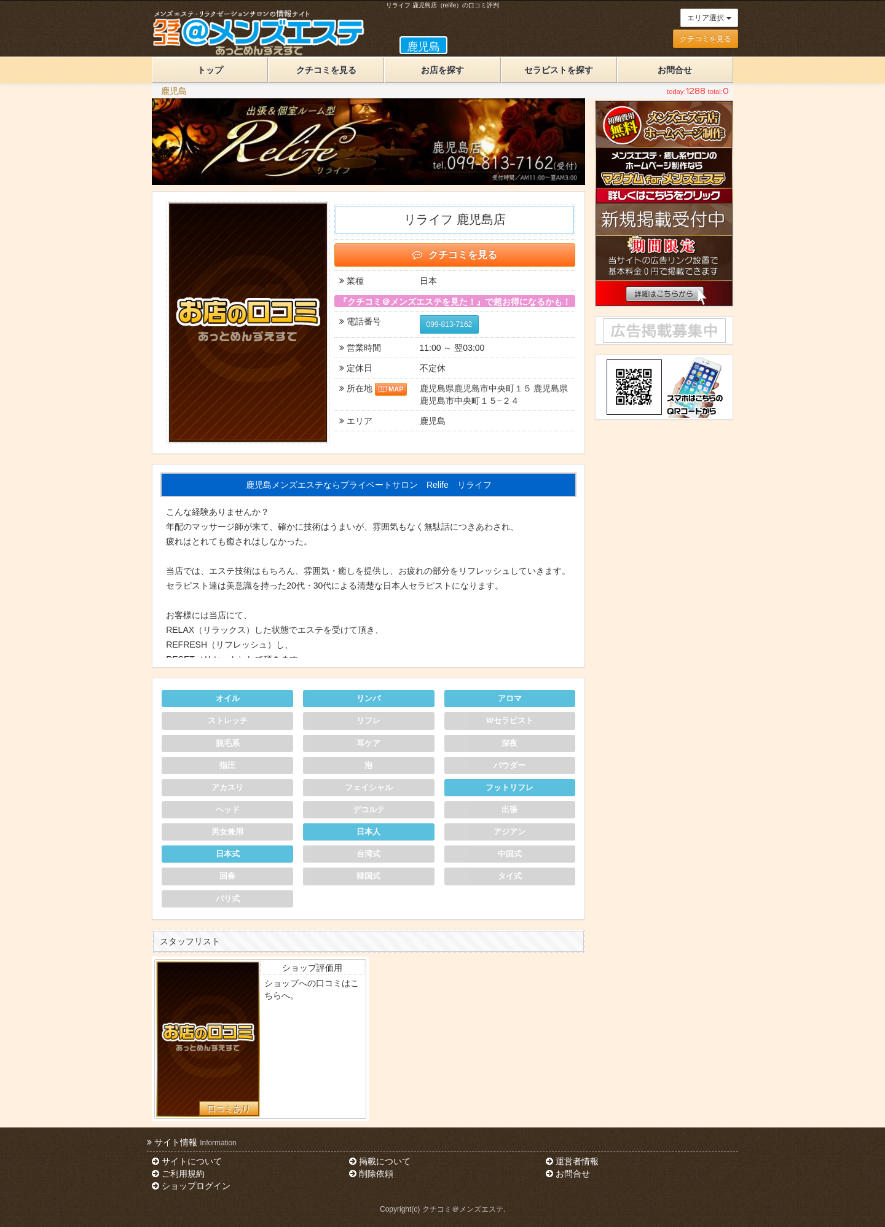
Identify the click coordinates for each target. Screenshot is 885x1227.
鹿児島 (174, 91)
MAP (391, 389)
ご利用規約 (178, 1173)
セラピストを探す (558, 70)
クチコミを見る (705, 38)
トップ (210, 70)
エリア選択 (709, 18)
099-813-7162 (450, 324)
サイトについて (187, 1161)
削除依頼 (371, 1173)
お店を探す (442, 70)
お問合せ (675, 70)
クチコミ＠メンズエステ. (463, 1209)
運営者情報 (572, 1161)
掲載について (380, 1161)
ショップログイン (191, 1186)
